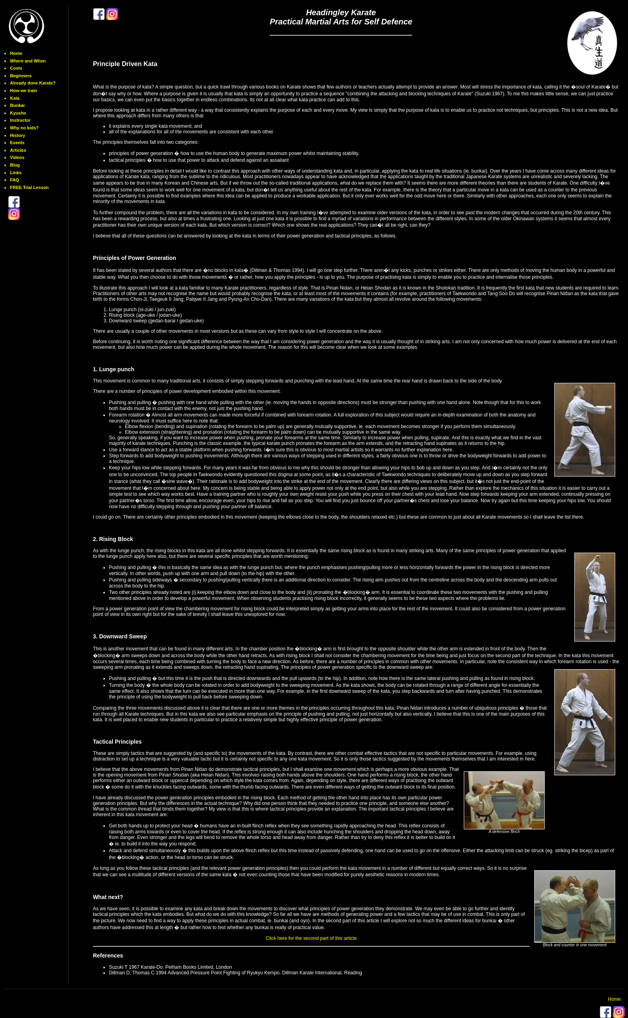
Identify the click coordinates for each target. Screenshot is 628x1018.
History (17, 135)
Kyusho (18, 113)
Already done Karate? (33, 82)
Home (16, 53)
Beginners (21, 75)
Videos (17, 157)
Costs (16, 68)
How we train (23, 90)
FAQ (14, 179)
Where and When (28, 60)
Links (16, 172)
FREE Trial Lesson (29, 187)
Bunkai (17, 105)
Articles (18, 150)
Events (17, 142)
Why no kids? (24, 127)
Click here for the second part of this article (311, 938)
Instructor (20, 120)
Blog (15, 165)
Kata (15, 98)
